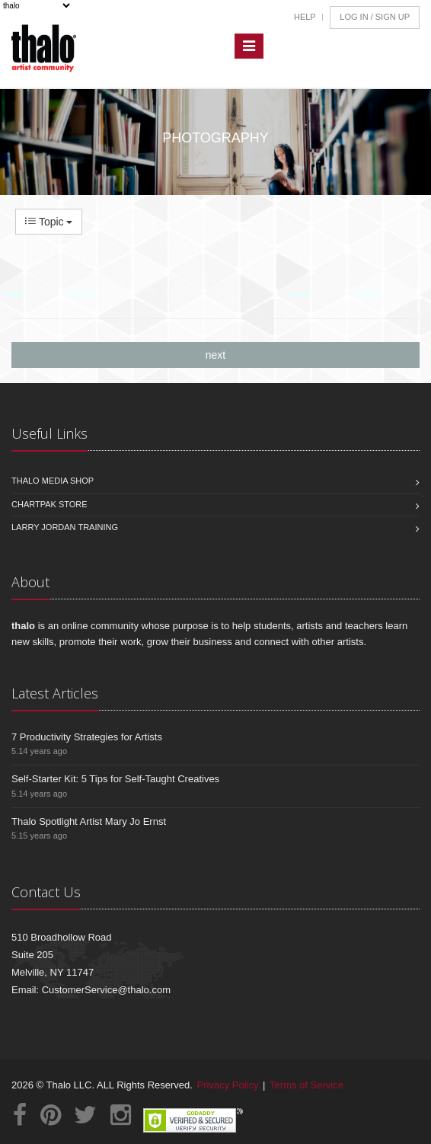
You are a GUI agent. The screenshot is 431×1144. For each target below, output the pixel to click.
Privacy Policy (228, 1085)
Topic (48, 222)
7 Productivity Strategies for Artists (86, 737)
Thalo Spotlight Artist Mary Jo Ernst (88, 821)
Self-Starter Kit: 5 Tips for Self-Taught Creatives (115, 779)
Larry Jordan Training (64, 527)
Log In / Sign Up (375, 16)
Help (305, 16)
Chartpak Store (49, 504)
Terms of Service (306, 1085)
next (215, 355)
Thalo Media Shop (52, 480)
